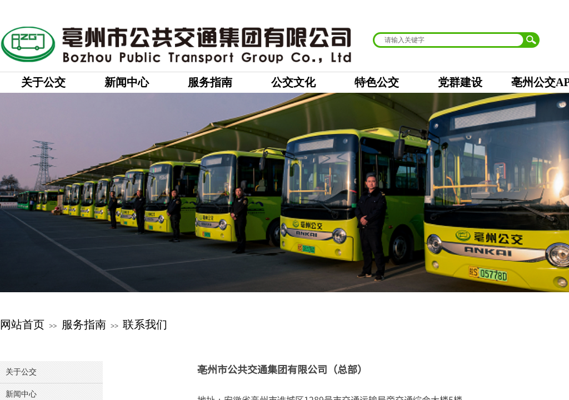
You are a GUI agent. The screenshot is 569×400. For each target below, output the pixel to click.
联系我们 (145, 324)
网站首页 (22, 324)
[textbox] (449, 40)
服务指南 (84, 324)
